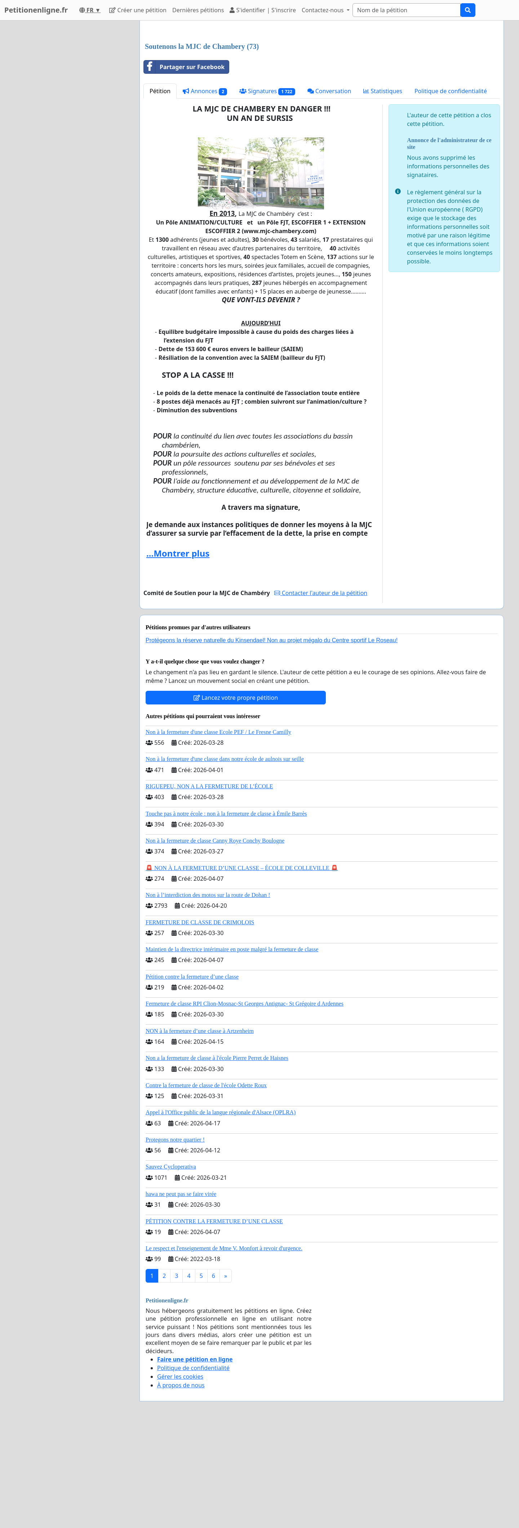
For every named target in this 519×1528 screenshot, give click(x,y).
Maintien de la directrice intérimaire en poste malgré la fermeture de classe (232, 1050)
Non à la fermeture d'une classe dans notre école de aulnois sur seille (225, 860)
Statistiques (382, 192)
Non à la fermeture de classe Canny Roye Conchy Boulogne (215, 941)
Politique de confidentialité (450, 192)
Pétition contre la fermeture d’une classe (192, 1077)
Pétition (160, 192)
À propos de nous (181, 1486)
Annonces (205, 192)
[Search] (406, 10)
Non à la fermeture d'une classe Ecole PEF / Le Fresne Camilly (218, 833)
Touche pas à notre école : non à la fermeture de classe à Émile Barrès (226, 914)
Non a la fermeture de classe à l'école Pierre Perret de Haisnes (217, 1159)
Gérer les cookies (180, 1477)
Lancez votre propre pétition (236, 798)
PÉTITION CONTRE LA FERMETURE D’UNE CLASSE (214, 1322)
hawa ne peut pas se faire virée (181, 1295)
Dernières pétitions (198, 10)
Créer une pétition (138, 10)
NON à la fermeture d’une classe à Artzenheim (200, 1132)
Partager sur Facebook (184, 167)
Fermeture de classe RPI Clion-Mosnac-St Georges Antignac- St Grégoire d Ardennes (244, 1104)
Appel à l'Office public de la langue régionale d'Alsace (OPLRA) (221, 1213)
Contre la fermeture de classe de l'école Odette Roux (206, 1186)
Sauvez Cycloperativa (171, 1267)
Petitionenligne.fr (36, 10)
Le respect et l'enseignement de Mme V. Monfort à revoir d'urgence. (224, 1349)
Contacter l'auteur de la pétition (320, 694)
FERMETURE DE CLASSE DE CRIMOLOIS (200, 1023)
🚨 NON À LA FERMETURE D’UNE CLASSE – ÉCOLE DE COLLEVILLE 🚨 (242, 969)
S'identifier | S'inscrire (263, 10)
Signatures (267, 192)
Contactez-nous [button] (323, 10)
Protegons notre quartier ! (175, 1240)
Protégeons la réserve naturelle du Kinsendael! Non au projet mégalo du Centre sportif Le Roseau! (272, 741)
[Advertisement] (321, 82)
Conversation (329, 192)
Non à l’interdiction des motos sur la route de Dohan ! (208, 996)
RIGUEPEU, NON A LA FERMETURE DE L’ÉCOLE (209, 887)
